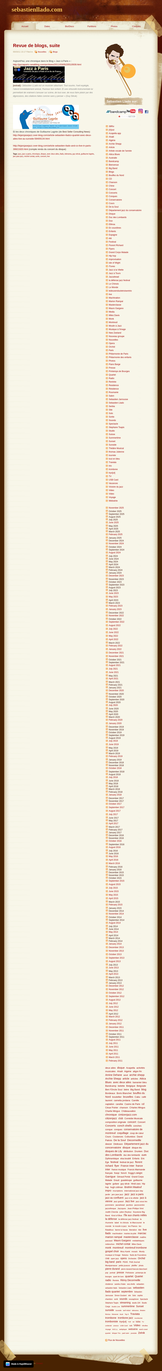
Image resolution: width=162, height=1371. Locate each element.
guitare (116, 1184)
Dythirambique (112, 1158)
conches (137, 1126)
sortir (37, 156)
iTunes (112, 266)
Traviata (112, 462)
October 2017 (115, 804)
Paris (111, 350)
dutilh (144, 1155)
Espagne (113, 235)
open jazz (115, 1258)
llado (62, 154)
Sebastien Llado (116, 403)
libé (139, 1230)
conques (118, 1129)
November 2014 (116, 914)
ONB (107, 1258)
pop (106, 1273)
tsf (133, 1322)
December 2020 (116, 690)
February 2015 (115, 904)
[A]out (111, 130)
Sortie (111, 417)
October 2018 (115, 768)
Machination (114, 298)
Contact (39, 1363)
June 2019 (114, 744)
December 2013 (116, 947)
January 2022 (115, 649)
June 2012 (114, 1007)
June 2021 (114, 672)
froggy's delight (135, 1173)
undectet (108, 1326)
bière (126, 1089)
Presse (112, 368)
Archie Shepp (115, 144)
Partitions (91, 26)
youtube (134, 1333)
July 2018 (113, 777)
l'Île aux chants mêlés (135, 1215)
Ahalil (111, 137)
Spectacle (113, 424)
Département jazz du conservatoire (125, 210)
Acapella (130, 1068)
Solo (111, 413)
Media (112, 312)
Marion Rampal (116, 301)
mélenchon (110, 1244)
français (109, 1173)
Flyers (112, 249)
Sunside (112, 445)
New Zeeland (115, 333)
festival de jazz (127, 1162)
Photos (114, 26)
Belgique (130, 1086)
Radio (111, 378)
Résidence (114, 389)
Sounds (112, 420)
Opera (112, 343)
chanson (124, 1107)
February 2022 (115, 645)
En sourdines (115, 228)
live (48, 156)
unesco (116, 1326)
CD (110, 179)
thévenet (115, 1314)
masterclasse (131, 1237)
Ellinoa (112, 224)
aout (126, 1075)
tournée (112, 455)
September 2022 (116, 622)
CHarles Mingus (137, 1107)
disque (43, 154)
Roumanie (113, 392)
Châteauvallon (128, 1111)
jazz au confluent (114, 1198)
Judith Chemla (111, 1212)
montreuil (118, 1247)
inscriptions (118, 1191)
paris (118, 1262)
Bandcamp (114, 161)
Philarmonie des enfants (120, 357)
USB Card (113, 480)
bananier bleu (140, 1082)
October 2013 (115, 954)
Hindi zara (135, 1184)
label (117, 1223)
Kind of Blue (116, 1215)
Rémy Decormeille (130, 1280)
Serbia (112, 406)
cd (143, 1104)
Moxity (142, 1251)
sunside (109, 1310)
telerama (68, 154)
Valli (130, 1326)
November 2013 (116, 951)
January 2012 (115, 1023)
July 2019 (113, 741)
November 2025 (116, 508)
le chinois (124, 1223)
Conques (136, 26)
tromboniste (111, 1321)
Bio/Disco (69, 26)
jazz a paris (26, 154)
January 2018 (115, 795)
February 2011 (115, 1061)
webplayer (123, 1329)
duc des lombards (131, 1155)
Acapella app (115, 133)
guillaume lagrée (87, 154)
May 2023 (113, 596)
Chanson (113, 182)
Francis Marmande (136, 1169)
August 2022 (115, 625)
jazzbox (129, 1205)
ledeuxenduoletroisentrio (120, 291)
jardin (107, 1194)
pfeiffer (134, 1265)
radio (108, 1280)
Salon (111, 396)
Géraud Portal (123, 1177)
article (125, 1078)
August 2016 (115, 847)
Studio (112, 431)
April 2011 (113, 1054)
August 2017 (115, 811)
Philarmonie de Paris (118, 354)
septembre (127, 1291)
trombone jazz (125, 1318)
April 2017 (113, 823)
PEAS (125, 1262)
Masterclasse (115, 305)
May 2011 (113, 1050)
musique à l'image (113, 1255)
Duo (111, 221)
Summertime (115, 438)
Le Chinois (114, 284)
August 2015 (115, 884)
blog (143, 1089)
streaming (125, 1302)
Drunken (138, 1151)
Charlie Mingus (112, 1111)
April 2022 (113, 639)
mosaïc (135, 1251)
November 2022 (116, 615)
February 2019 (115, 756)
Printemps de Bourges (119, 371)
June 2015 (114, 891)
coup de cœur (137, 1133)
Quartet (112, 375)
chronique (36, 154)
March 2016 (114, 863)
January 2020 (115, 723)
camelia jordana (122, 1100)
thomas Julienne (116, 452)
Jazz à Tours (115, 273)
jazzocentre (139, 1205)
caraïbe (119, 1104)
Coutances (118, 1136)
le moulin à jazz (120, 1226)
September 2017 (116, 807)
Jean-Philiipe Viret (135, 1208)
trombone (113, 469)
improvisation (115, 259)
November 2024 (116, 543)
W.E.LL (115, 1329)
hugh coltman (116, 1187)
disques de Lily (113, 1151)
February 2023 (115, 606)
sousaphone (134, 1299)
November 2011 (116, 1030)
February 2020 (115, 720)
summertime (128, 1306)
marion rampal (113, 1236)
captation (109, 1104)
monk (108, 1247)
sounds (123, 1299)
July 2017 (113, 814)
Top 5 (127, 1314)
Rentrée (112, 382)
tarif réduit (127, 1310)
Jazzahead (114, 277)
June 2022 (114, 632)
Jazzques (122, 1208)
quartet (129, 1276)
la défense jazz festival (119, 280)
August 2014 (115, 923)
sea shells (131, 1284)
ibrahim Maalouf (133, 1187)
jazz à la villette (131, 1198)
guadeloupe (126, 1180)
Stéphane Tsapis (111, 1303)
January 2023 (115, 609)
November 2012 (116, 989)
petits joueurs (124, 1265)
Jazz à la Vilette (116, 270)
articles (134, 1078)
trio (110, 466)
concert (43, 156)
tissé (121, 1314)
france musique (119, 1169)
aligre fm (137, 1071)
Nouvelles (42, 52)
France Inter (127, 1165)
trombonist (138, 1318)
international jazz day (133, 1191)
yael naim (125, 1333)
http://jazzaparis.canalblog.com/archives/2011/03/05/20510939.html (47, 64)
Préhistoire (129, 1273)
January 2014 (115, 944)
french (124, 1173)
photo (141, 1265)
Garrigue (110, 1176)
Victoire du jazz (116, 487)
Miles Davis (114, 315)
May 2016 (113, 856)
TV (110, 476)
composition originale (115, 1122)
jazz (19, 154)
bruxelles (128, 1096)
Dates (47, 26)
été (110, 238)
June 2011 (114, 1047)
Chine (111, 186)
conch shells (124, 1125)
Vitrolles (145, 1326)
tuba (138, 1321)
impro (108, 1190)
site (129, 1295)
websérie (133, 1329)
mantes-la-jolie (130, 1233)
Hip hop (112, 256)
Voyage (112, 497)
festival (114, 1162)
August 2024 (115, 552)
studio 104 (136, 1303)
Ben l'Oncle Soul (113, 1089)
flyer (116, 1165)
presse (120, 1272)
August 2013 (115, 961)
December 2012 (116, 986)
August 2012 (115, 1000)
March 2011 (114, 1057)
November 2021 (116, 656)
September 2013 (116, 958)
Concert (112, 189)
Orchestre (132, 1258)
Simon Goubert (121, 1295)
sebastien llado (111, 1288)
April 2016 (113, 860)
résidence (109, 1284)
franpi (116, 1173)
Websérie (113, 501)
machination (117, 1233)
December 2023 (116, 575)
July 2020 (113, 705)
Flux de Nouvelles (116, 1340)
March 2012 (114, 1016)
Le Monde (113, 287)
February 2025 (115, 534)
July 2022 (113, 629)
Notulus (125, 1255)
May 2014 (113, 932)
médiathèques (138, 1241)
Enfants (112, 231)
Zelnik (141, 1332)
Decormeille (134, 1140)
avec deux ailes (53, 154)
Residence (114, 385)
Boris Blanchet (124, 1093)
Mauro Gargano (116, 308)
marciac (142, 1233)
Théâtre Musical (116, 448)
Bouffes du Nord (116, 175)
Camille (135, 1100)
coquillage (123, 1133)
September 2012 (116, 996)
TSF (129, 1322)
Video (111, 490)
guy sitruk (76, 154)
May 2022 (113, 636)
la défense (111, 1219)
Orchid (112, 347)
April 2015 (113, 898)
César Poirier (111, 1107)
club (120, 1118)
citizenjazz (111, 1118)
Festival (112, 242)
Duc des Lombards (118, 217)
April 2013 (113, 974)
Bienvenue (114, 165)
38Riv (111, 126)
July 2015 (113, 888)
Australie (113, 158)
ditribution (128, 1151)
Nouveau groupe (116, 336)
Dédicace (118, 1144)
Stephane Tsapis (116, 427)
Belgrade (141, 1086)
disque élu (137, 1147)
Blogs (55, 52)
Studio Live (116, 1306)
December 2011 (116, 1027)
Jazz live (129, 1201)
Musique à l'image (117, 329)
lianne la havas (121, 1230)
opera (123, 1258)
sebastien (140, 1284)
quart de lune (118, 1277)
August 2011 (115, 1040)
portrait (112, 1273)
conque (108, 1129)
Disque (112, 214)
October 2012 (115, 993)
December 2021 (116, 652)
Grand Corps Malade (118, 252)
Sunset (112, 441)
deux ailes (110, 1068)
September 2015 (116, 881)
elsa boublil (125, 1158)
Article (112, 147)
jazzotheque (110, 1208)
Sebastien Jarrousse (118, 399)
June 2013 (114, 967)
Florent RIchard (116, 245)
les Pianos (132, 1226)
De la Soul (113, 207)
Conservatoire (115, 200)
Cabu (137, 1097)
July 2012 (113, 1003)
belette (121, 1086)
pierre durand (112, 1269)
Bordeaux (110, 1093)
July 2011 (113, 1043)
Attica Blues (114, 154)
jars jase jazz (18, 156)
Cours (111, 203)
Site (110, 410)
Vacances (113, 483)
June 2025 (114, 522)
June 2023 (114, 593)
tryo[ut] (112, 473)
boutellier (117, 1097)
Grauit (116, 1180)
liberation (133, 1230)
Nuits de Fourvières (138, 1255)
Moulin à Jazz (115, 326)
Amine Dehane (113, 1075)
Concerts (113, 193)
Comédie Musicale (133, 1118)
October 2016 (115, 841)
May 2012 (113, 1010)
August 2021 (115, 665)
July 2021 (113, 669)
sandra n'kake (120, 1284)
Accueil (24, 26)
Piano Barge (114, 364)
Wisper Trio (116, 1333)
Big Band (113, 168)
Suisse (112, 434)
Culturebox (130, 1136)
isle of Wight (114, 263)
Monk (111, 319)
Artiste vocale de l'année (120, 151)
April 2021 (113, 678)
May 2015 (113, 895)
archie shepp (137, 1074)
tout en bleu (114, 459)
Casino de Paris (132, 1104)
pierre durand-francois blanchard (134, 1269)
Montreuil (113, 322)
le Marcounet (136, 1223)
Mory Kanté (125, 1251)
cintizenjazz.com (127, 1114)
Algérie (112, 140)
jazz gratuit (119, 1201)
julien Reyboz (125, 1212)
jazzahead (120, 1205)
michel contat (29, 156)
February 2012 (115, 1020)
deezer (108, 1144)
